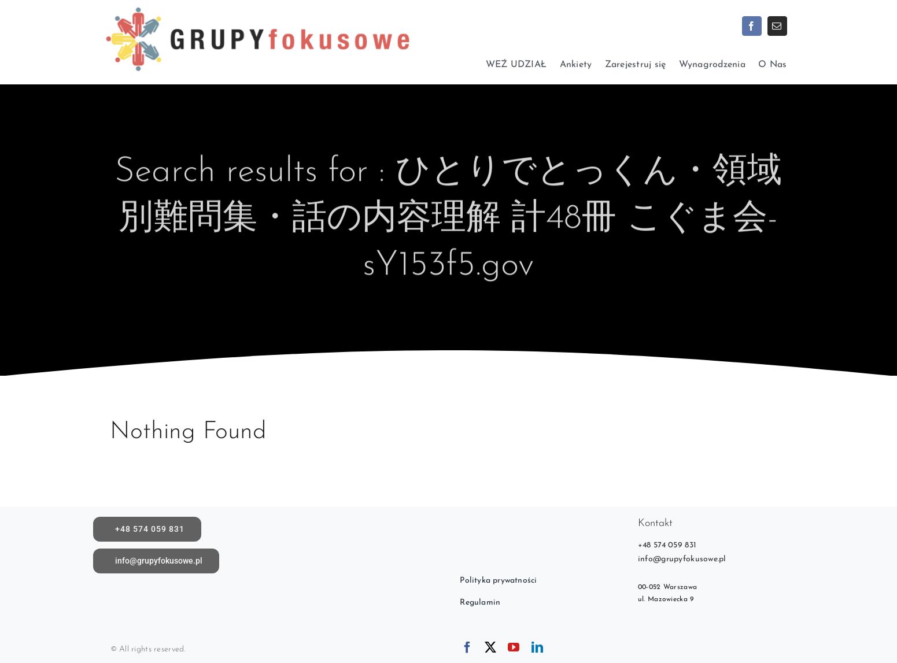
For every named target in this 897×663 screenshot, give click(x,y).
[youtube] (513, 647)
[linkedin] (537, 647)
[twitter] (490, 647)
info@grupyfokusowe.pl (682, 559)
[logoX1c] (257, 5)
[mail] (777, 26)
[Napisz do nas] (156, 561)
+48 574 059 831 (667, 545)
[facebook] (752, 26)
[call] (147, 529)
